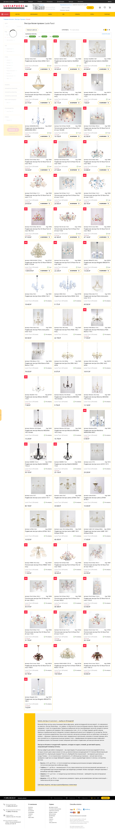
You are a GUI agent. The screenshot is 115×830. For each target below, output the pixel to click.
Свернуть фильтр (32, 30)
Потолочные (10, 51)
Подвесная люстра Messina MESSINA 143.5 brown (37, 431)
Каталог (4, 14)
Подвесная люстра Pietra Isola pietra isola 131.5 (96, 297)
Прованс (23, 19)
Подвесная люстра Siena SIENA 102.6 (66, 296)
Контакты (80, 1)
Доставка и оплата (9, 1)
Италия (9, 120)
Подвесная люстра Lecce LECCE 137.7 (37, 498)
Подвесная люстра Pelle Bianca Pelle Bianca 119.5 (96, 330)
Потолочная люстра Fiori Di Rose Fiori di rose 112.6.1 (67, 196)
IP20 (8, 102)
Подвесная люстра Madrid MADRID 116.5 (66, 465)
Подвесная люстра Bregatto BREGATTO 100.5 (97, 263)
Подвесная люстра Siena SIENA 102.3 (37, 296)
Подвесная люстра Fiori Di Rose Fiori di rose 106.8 (67, 566)
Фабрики (30, 809)
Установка (50, 1)
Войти (109, 1)
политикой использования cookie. (79, 823)
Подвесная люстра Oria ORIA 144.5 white (65, 364)
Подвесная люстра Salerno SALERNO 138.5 (66, 62)
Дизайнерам (60, 1)
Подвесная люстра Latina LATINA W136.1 (95, 498)
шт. (93, 798)
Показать (13, 130)
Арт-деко (10, 65)
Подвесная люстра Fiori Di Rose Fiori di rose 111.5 (38, 196)
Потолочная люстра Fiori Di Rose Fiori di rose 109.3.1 (96, 566)
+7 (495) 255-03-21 (44, 9)
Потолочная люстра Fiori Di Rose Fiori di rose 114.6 (37, 633)
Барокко (9, 68)
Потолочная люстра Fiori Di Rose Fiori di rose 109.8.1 (67, 599)
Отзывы (40, 1)
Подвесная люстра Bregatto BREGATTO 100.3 (38, 700)
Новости (51, 819)
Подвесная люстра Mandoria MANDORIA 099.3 (34, 129)
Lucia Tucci (10, 111)
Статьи (50, 821)
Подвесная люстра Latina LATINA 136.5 (38, 531)
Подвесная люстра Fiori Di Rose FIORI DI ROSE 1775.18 (67, 666)
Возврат (30, 1)
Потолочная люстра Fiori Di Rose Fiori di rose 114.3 (96, 633)
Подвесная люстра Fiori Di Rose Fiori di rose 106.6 (67, 162)
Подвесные (10, 48)
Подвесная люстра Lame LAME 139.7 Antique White (96, 532)
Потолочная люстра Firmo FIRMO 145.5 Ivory (38, 566)
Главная (6, 19)
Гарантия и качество (54, 810)
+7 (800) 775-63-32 (44, 7)
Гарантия (21, 1)
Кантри (9, 73)
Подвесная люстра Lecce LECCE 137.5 (96, 464)
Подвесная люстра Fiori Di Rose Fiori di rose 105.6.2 (97, 129)
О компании (32, 804)
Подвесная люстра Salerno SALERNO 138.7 (96, 62)
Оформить (105, 798)
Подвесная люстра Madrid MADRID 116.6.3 (36, 465)
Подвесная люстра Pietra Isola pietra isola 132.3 (37, 330)
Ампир (9, 60)
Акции (29, 815)
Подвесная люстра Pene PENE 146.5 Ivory (66, 95)
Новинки (30, 814)
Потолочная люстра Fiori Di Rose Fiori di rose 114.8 (67, 230)
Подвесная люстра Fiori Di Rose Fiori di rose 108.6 (97, 162)
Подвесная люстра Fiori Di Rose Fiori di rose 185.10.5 (38, 230)
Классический (11, 76)
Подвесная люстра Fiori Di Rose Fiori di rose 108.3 (67, 263)
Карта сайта (31, 817)
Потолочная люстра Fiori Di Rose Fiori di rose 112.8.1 (96, 196)
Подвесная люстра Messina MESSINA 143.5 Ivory (66, 431)
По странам (31, 810)
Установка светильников (55, 809)
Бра (9, 34)
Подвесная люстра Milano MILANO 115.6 (95, 95)
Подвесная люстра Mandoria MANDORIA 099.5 (93, 431)
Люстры (17, 19)
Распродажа (31, 812)
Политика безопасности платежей (78, 815)
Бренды (71, 1)
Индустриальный (12, 70)
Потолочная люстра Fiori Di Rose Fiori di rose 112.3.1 (67, 633)
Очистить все (106, 34)
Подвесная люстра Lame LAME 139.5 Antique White (66, 532)
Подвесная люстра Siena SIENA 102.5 (37, 61)
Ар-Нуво (10, 62)
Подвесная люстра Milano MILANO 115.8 (36, 398)
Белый (44, 36)
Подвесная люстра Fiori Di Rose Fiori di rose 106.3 (38, 162)
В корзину (45, 69)
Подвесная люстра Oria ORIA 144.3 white (95, 364)
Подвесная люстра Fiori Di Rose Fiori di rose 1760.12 (97, 666)
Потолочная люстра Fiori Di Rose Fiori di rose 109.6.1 (37, 599)
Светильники (11, 40)
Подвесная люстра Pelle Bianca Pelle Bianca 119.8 (37, 364)
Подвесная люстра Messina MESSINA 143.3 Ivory (96, 398)
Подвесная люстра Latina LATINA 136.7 (67, 498)
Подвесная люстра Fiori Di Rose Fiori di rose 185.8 (97, 230)
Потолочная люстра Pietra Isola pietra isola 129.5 (37, 95)
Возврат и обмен (53, 812)
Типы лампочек (53, 822)
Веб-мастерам (52, 814)
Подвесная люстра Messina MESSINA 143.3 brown (66, 398)
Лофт (9, 78)
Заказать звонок (22, 798)
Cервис (51, 804)
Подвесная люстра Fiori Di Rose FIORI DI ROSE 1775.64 (38, 263)
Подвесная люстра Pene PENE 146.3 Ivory (66, 330)
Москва (42, 5)
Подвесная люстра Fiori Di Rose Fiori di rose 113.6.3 (97, 599)
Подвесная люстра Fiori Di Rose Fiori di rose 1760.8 (38, 666)
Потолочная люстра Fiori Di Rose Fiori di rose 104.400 (67, 129)
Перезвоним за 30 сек (66, 4)
